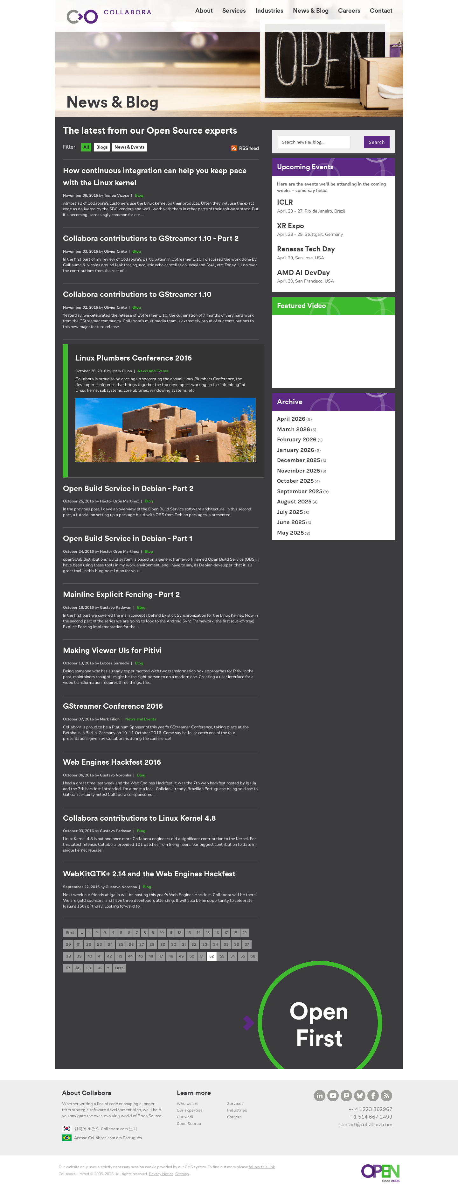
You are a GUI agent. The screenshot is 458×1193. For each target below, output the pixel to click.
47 (161, 957)
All (87, 147)
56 (253, 957)
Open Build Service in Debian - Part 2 (128, 489)
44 (130, 957)
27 (141, 945)
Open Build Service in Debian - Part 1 (127, 539)
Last (119, 969)
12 (180, 933)
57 (68, 969)
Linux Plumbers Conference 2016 (133, 358)
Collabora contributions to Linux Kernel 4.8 (139, 818)
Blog (139, 195)
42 (109, 957)
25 (120, 945)
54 (232, 957)
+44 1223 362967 (370, 1110)
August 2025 (294, 501)
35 (226, 945)
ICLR (285, 202)
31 (184, 945)
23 (99, 945)
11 (171, 933)
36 (236, 945)
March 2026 (293, 429)
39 (79, 957)
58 (78, 969)
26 (131, 945)
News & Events (133, 147)
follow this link (262, 1168)
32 (194, 945)
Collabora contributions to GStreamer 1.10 (137, 295)
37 (247, 945)
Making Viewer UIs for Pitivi (112, 651)
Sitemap (182, 1175)
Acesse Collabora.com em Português (102, 1139)
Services (235, 1104)
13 (189, 933)
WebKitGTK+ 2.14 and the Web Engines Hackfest (149, 874)
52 (211, 957)
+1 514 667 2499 (371, 1118)
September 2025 (299, 491)
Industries (237, 1111)
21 (78, 945)
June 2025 (291, 522)
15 (208, 933)
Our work (185, 1118)
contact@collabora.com (365, 1126)
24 (110, 945)
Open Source (189, 1124)
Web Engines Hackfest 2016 (112, 763)
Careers (234, 1118)
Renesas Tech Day (306, 249)
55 (242, 957)
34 (215, 945)
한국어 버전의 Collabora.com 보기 (99, 1130)
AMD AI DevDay (303, 272)
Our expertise (190, 1111)
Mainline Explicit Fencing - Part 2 (121, 595)
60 (99, 969)
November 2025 (298, 470)
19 (245, 933)
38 (68, 957)
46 (151, 957)
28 (152, 945)
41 (99, 957)
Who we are (187, 1104)
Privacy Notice (161, 1175)
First (70, 933)
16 (217, 933)
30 (173, 945)
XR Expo (290, 225)
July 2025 (290, 512)
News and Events (153, 371)
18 (235, 933)
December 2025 (298, 460)
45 (140, 957)
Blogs (103, 147)
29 (162, 945)
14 (198, 933)
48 (171, 957)
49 (181, 957)
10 (162, 933)
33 (204, 945)
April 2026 (291, 418)
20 (68, 945)
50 (192, 957)
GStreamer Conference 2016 (113, 707)
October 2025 (295, 480)
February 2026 (296, 439)
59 (88, 969)
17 (226, 933)
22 (88, 945)
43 (120, 957)
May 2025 (290, 532)
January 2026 (295, 449)
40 (89, 957)
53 (222, 957)
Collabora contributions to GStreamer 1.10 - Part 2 (151, 239)
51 (202, 957)
